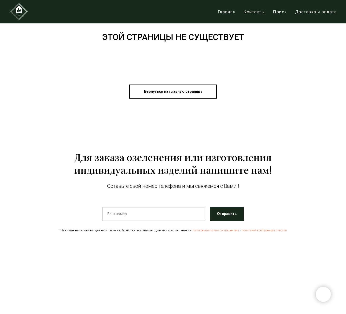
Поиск (280, 11)
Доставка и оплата (316, 11)
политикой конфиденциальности (264, 230)
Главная (227, 11)
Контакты (254, 11)
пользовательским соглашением (215, 230)
